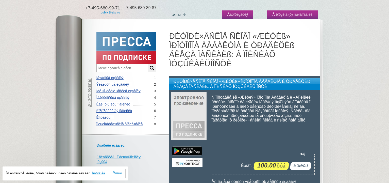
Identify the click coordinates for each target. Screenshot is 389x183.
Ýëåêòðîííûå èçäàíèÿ (112, 84)
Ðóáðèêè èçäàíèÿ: (111, 145)
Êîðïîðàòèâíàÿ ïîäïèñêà (114, 111)
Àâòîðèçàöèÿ (237, 14)
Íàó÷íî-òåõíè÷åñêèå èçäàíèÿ (118, 91)
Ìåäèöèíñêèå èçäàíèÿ (113, 98)
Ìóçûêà (102, 162)
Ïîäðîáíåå (98, 173)
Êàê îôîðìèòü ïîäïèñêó (113, 104)
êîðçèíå (281, 14)
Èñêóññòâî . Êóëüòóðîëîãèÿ (119, 157)
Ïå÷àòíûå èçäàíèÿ (110, 78)
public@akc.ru (110, 12)
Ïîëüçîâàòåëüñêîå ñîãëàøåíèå (119, 124)
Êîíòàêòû (103, 117)
